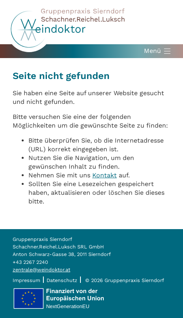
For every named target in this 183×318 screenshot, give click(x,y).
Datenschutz (62, 280)
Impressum (26, 280)
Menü (152, 51)
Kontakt (104, 175)
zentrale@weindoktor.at (41, 270)
